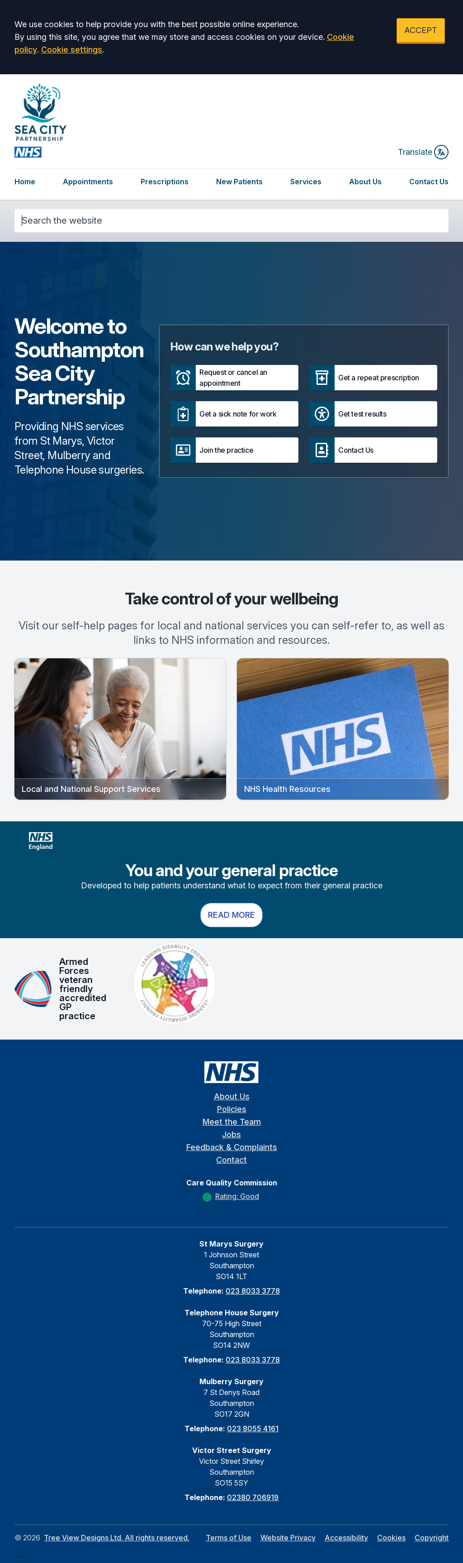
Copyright (432, 1537)
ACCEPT (420, 30)
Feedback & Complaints (231, 1147)
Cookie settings (71, 49)
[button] (234, 377)
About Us (365, 181)
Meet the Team (232, 1122)
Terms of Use (228, 1537)
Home (24, 181)
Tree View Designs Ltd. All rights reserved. (116, 1537)
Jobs (231, 1134)
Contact (231, 1160)
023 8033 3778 (253, 1290)
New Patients (239, 181)
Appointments (88, 181)
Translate (423, 152)
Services (305, 181)
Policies (231, 1109)
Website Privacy (288, 1537)
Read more (231, 915)
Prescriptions (165, 181)
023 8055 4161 (253, 1428)
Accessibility (346, 1537)
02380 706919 (253, 1497)
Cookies (391, 1537)
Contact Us (429, 181)
